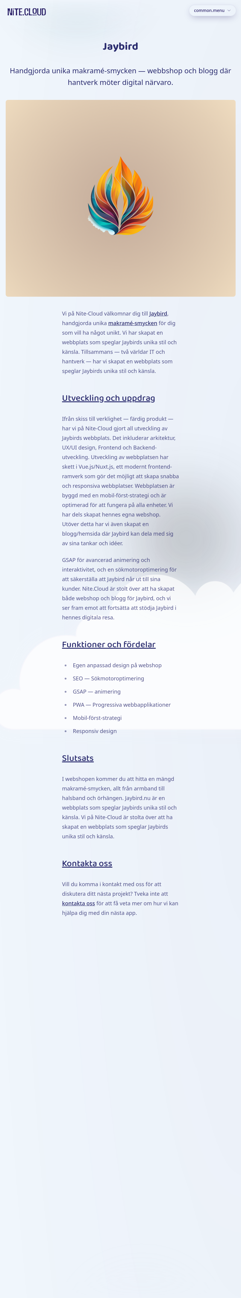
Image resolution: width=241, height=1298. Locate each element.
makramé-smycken (132, 323)
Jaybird (158, 313)
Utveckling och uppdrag (108, 398)
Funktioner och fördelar (109, 645)
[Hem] (26, 12)
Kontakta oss (87, 864)
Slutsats (78, 758)
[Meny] (212, 10)
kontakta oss (78, 903)
